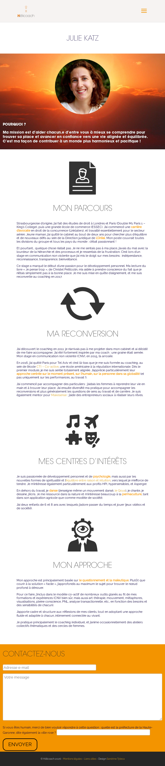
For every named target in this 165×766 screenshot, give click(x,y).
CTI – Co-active (47, 367)
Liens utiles (90, 758)
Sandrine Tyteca (116, 758)
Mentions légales (72, 758)
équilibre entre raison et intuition (88, 480)
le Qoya (120, 490)
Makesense (59, 395)
